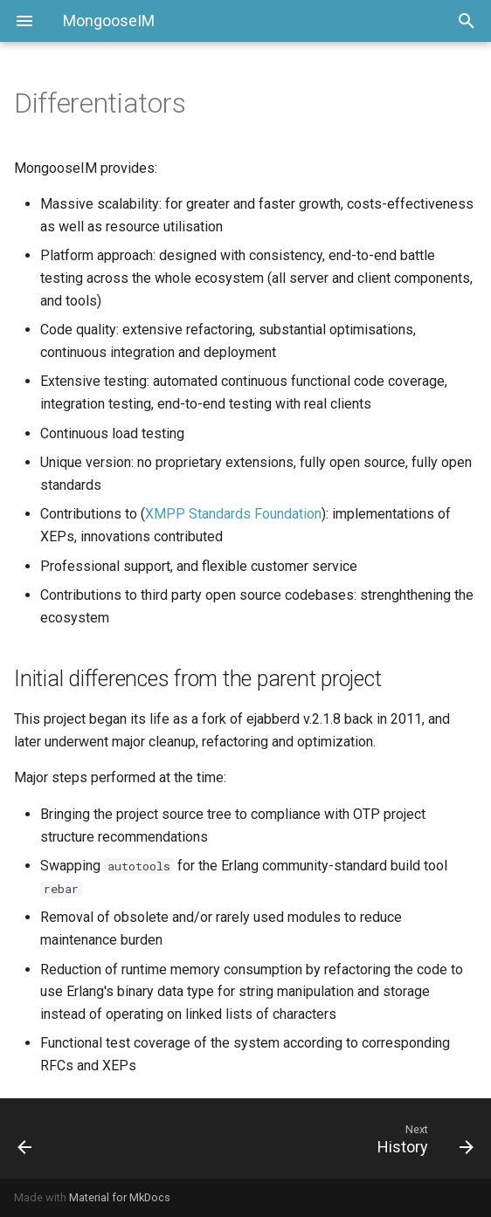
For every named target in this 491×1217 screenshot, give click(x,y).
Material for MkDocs (119, 1197)
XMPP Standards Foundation (233, 513)
